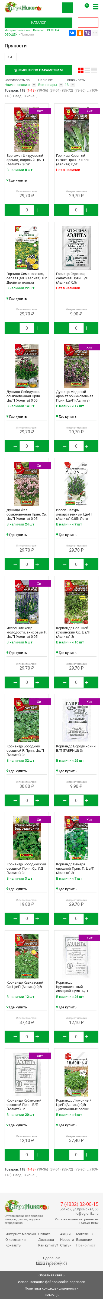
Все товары (47, 85)
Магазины (84, 1234)
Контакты (13, 1245)
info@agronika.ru (85, 1213)
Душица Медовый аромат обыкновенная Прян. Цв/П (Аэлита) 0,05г (74, 398)
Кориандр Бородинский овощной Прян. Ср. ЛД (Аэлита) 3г (26, 868)
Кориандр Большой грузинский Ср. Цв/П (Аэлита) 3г (73, 632)
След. (17, 96)
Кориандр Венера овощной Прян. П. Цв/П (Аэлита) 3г (75, 868)
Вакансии (84, 1240)
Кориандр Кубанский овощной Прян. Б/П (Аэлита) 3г (24, 1104)
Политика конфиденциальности (52, 1288)
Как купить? (48, 1245)
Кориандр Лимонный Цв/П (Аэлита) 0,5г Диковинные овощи (74, 1104)
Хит (10, 57)
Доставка (46, 1240)
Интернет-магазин (17, 30)
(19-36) (42, 90)
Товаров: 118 (15, 90)
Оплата (44, 1234)
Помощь (52, 1295)
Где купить (17, 180)
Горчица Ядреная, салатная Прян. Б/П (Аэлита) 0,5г (72, 278)
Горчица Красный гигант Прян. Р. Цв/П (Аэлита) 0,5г (72, 160)
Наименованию (17, 85)
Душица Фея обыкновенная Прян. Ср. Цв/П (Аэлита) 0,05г (27, 514)
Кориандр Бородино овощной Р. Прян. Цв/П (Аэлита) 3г (25, 750)
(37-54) (55, 90)
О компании (15, 1240)
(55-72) (67, 90)
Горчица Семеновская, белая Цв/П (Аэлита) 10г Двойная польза (27, 278)
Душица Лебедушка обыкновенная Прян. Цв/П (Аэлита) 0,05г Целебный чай (24, 398)
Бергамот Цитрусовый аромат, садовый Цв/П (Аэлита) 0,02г (25, 160)
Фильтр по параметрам (38, 70)
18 (67, 85)
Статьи (66, 1245)
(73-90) (80, 90)
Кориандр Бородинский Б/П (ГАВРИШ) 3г (76, 748)
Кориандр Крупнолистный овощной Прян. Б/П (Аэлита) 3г (72, 988)
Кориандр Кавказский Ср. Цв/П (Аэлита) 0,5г (25, 984)
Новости (67, 1240)
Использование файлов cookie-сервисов (51, 1282)
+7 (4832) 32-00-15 (78, 1204)
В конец (30, 96)
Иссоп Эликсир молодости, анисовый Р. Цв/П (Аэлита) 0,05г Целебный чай (27, 634)
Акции (65, 1234)
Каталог (38, 22)
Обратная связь (51, 1275)
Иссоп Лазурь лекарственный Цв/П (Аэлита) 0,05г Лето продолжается (74, 516)
